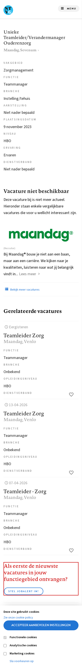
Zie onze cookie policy (18, 617)
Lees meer (27, 274)
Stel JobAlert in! (23, 591)
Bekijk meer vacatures (21, 289)
